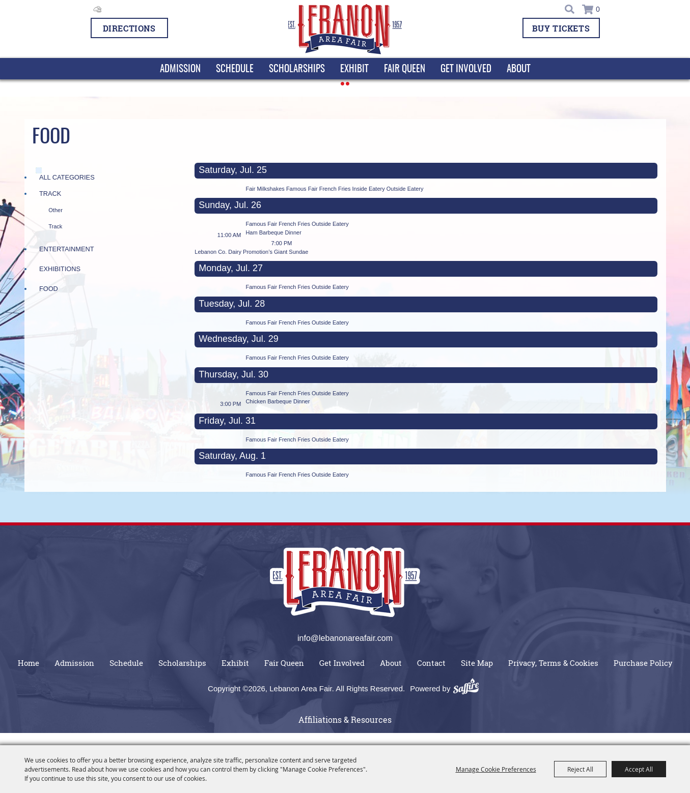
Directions (129, 28)
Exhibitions (59, 269)
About (519, 69)
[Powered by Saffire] (469, 688)
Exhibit (354, 69)
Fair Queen (404, 69)
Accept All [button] (639, 769)
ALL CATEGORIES (67, 177)
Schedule (235, 69)
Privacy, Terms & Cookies (553, 663)
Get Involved (465, 69)
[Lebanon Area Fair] (345, 29)
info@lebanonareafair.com (345, 638)
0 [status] (598, 9)
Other (55, 210)
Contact (431, 663)
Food (48, 288)
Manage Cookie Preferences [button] (496, 769)
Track (50, 193)
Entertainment (66, 249)
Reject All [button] (580, 769)
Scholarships (297, 69)
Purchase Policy (643, 663)
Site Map (477, 663)
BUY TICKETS (561, 28)
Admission (180, 69)
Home (28, 663)
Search (570, 9)
